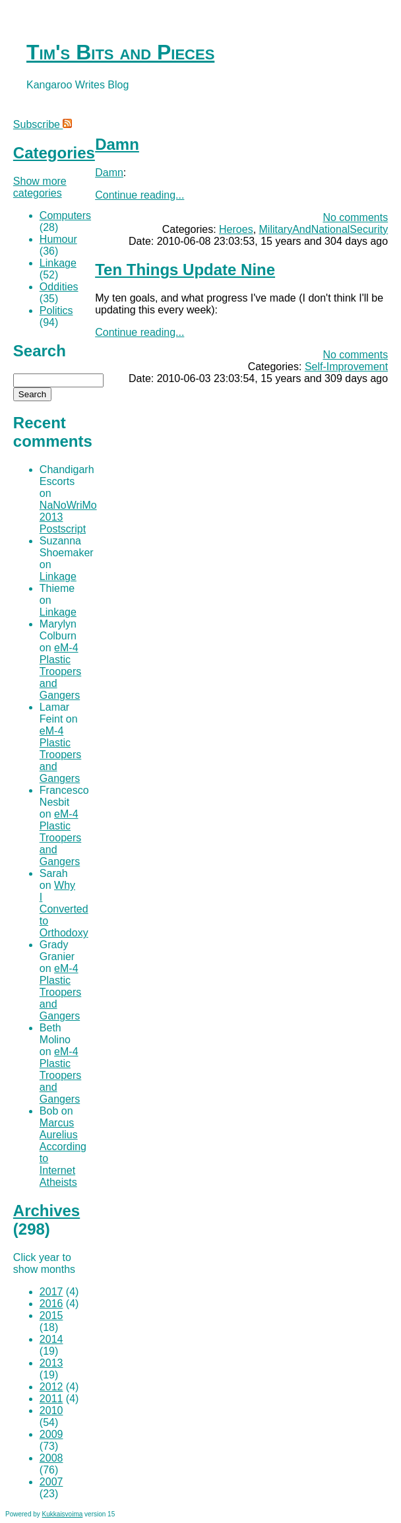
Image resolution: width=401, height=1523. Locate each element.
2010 (51, 1410)
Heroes (236, 229)
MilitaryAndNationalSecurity (323, 229)
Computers (65, 215)
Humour (58, 239)
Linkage (58, 263)
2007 (51, 1481)
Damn (117, 144)
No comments (355, 217)
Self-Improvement (346, 366)
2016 (51, 1303)
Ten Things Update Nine (185, 269)
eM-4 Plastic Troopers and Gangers (60, 671)
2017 (51, 1291)
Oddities (59, 286)
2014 (51, 1339)
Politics (56, 310)
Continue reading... (139, 195)
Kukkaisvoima (62, 1514)
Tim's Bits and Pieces (120, 52)
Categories (54, 153)
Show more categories (40, 187)
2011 (51, 1398)
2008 (51, 1458)
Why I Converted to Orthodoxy (64, 909)
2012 (51, 1386)
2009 (51, 1434)
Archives (46, 1210)
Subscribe (43, 124)
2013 (51, 1363)
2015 (51, 1315)
